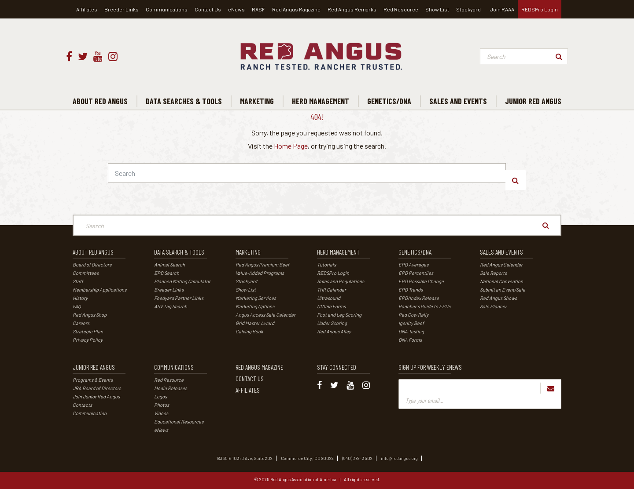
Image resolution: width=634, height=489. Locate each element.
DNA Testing (411, 331)
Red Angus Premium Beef (262, 264)
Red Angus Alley (334, 331)
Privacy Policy (88, 340)
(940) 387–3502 (357, 458)
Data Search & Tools (179, 252)
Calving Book (249, 331)
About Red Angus (93, 252)
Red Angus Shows (498, 298)
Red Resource (400, 9)
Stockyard (468, 9)
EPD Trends (410, 289)
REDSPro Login (539, 9)
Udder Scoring (332, 323)
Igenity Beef (411, 323)
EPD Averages (413, 264)
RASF (258, 9)
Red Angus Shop (90, 314)
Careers (81, 323)
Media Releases (170, 388)
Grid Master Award (255, 323)
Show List (437, 9)
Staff (78, 281)
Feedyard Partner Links (178, 298)
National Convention (501, 281)
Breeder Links (121, 9)
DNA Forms (410, 340)
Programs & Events (93, 380)
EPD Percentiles (415, 273)
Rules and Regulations (340, 281)
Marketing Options (255, 306)
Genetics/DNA (414, 252)
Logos (160, 396)
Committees (86, 273)
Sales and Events (501, 252)
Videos (161, 413)
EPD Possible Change (421, 281)
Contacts (82, 405)
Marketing (248, 252)
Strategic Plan (88, 331)
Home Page (291, 146)
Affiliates (86, 9)
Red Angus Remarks (352, 9)
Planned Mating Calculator (182, 281)
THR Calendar (331, 289)
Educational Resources (178, 421)
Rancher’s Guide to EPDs (424, 306)
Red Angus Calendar (501, 264)
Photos (161, 405)
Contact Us (208, 9)
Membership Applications (99, 289)
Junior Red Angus (94, 367)
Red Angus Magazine (296, 9)
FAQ (77, 306)
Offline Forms (331, 306)
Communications (167, 9)
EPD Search (166, 273)
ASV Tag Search (170, 306)
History (80, 298)
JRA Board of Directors (97, 388)
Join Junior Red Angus (96, 396)
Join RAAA (502, 9)
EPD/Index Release (418, 298)
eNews (236, 9)
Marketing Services (256, 298)
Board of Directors (92, 264)
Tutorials (326, 264)
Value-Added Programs (260, 273)
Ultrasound (328, 298)
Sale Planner (493, 306)
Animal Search (169, 264)
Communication (90, 413)
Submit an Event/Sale (502, 289)
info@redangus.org (399, 458)
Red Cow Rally (413, 314)
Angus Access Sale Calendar (265, 314)
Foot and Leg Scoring (339, 314)
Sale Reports (493, 273)
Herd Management (338, 252)
